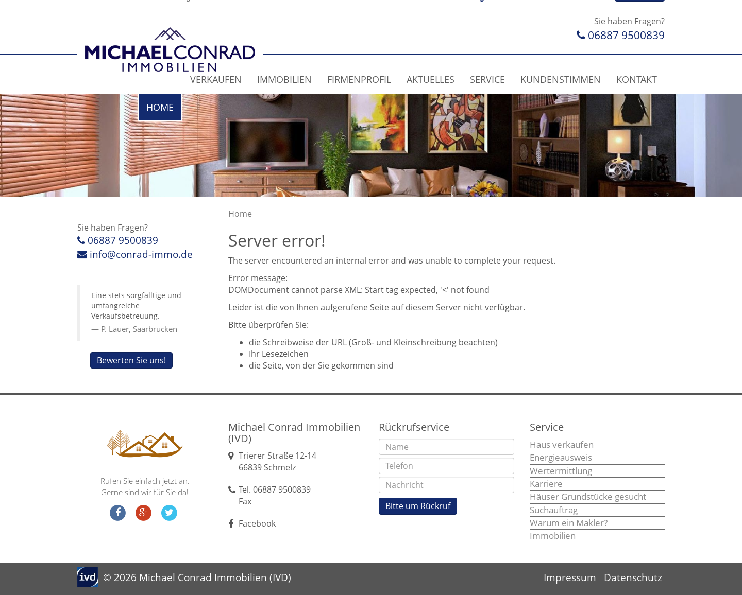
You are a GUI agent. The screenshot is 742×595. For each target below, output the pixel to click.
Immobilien (284, 79)
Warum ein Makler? (569, 523)
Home (160, 107)
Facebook (257, 523)
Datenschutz (633, 577)
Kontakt (636, 79)
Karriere (546, 483)
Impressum (570, 577)
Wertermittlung (561, 471)
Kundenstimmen (560, 79)
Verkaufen (216, 79)
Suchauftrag (554, 510)
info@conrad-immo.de (135, 254)
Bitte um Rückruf (417, 506)
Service (487, 79)
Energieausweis (561, 457)
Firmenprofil (359, 79)
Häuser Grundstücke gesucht (588, 496)
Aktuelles (430, 79)
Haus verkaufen (562, 444)
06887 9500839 (621, 35)
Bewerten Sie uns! (131, 360)
